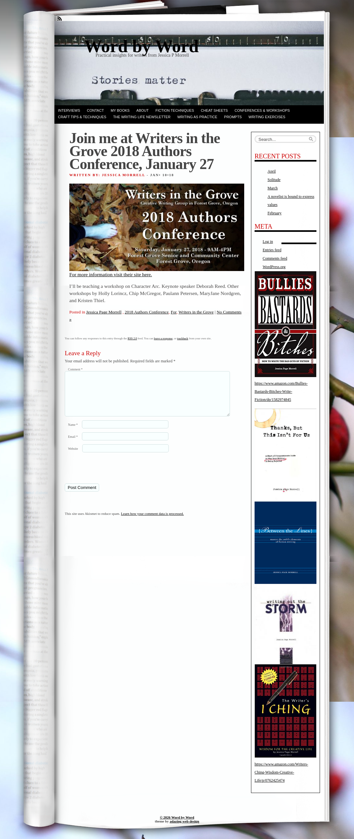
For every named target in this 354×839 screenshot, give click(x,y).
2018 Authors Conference (147, 312)
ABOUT (142, 110)
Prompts (233, 117)
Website (73, 456)
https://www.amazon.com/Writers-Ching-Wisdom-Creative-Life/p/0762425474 (281, 772)
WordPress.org (274, 267)
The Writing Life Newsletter (141, 117)
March (273, 188)
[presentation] (109, 475)
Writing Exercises (266, 117)
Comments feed (275, 258)
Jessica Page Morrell (103, 312)
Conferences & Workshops (262, 110)
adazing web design (184, 821)
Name (73, 432)
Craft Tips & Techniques (82, 117)
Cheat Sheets (214, 110)
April (272, 171)
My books (120, 110)
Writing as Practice (197, 117)
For (174, 312)
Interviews (69, 110)
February (274, 213)
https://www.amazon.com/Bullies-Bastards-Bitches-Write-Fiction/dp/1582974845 (281, 391)
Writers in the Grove (195, 312)
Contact (95, 110)
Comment (75, 369)
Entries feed (272, 250)
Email (73, 444)
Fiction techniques (174, 110)
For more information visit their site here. (156, 230)
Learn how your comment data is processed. (152, 521)
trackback (182, 338)
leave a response (163, 338)
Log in (268, 241)
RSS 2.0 (132, 338)
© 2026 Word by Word (177, 817)
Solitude (274, 179)
